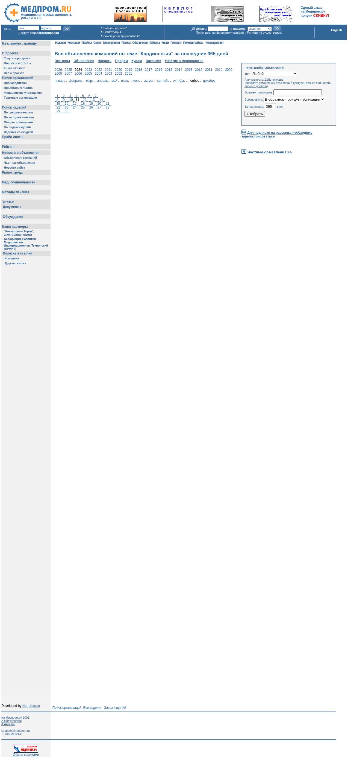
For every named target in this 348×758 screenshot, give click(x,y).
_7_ (95, 96)
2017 (148, 70)
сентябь (163, 81)
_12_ (85, 100)
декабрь (209, 81)
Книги (165, 42)
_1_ (57, 96)
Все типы (62, 61)
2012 (198, 70)
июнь (125, 81)
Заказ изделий (115, 708)
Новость (104, 61)
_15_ (58, 104)
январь (60, 81)
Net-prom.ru (31, 706)
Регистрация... (113, 32)
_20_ (99, 104)
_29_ (58, 111)
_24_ (74, 107)
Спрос (97, 42)
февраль (75, 81)
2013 (188, 70)
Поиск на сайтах (193, 42)
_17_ (74, 104)
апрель (102, 81)
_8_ (57, 100)
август (149, 81)
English (336, 30)
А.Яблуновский (11, 720)
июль (136, 81)
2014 (178, 70)
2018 (138, 70)
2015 (168, 70)
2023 (88, 70)
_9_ (63, 100)
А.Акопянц (8, 724)
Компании (73, 42)
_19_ (91, 104)
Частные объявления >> (269, 152)
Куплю (136, 61)
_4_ (76, 96)
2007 (68, 73)
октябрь (179, 81)
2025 (68, 70)
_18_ (83, 104)
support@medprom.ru (15, 730)
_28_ (107, 107)
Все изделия (92, 708)
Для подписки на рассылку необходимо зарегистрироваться (276, 134)
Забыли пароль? (115, 28)
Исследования (214, 42)
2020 (118, 70)
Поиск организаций (67, 708)
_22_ (58, 107)
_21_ (107, 104)
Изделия (60, 42)
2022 (98, 70)
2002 (118, 73)
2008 (58, 73)
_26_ (91, 107)
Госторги (176, 42)
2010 (218, 70)
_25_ (83, 107)
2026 (58, 70)
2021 (108, 70)
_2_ (63, 96)
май (114, 81)
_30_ (66, 111)
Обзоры (154, 42)
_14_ (101, 100)
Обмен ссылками (26, 753)
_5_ (83, 96)
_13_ (93, 100)
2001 (128, 73)
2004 (98, 73)
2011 (209, 70)
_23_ (66, 107)
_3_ (70, 96)
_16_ (66, 104)
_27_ (99, 107)
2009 (228, 70)
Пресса (126, 42)
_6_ (89, 96)
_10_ (71, 100)
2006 (78, 73)
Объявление (83, 61)
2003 (108, 73)
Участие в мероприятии (184, 61)
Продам (121, 61)
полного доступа (255, 86)
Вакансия (153, 61)
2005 (88, 73)
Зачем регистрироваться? (122, 36)
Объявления (140, 42)
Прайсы (86, 42)
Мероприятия (111, 42)
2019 (128, 70)
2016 (158, 70)
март (89, 81)
